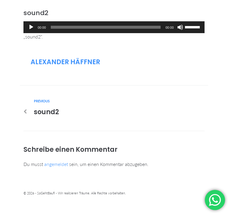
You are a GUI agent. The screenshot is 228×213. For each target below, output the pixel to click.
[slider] (106, 27)
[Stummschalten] (180, 27)
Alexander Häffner (65, 62)
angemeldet (56, 164)
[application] (114, 27)
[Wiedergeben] (31, 27)
